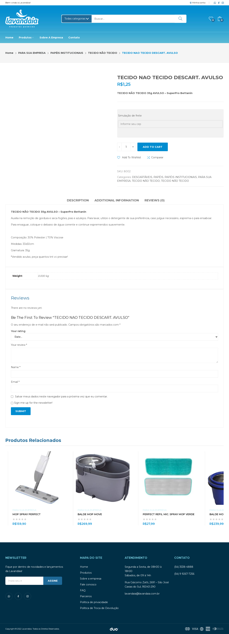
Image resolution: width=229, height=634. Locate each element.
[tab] (77, 200)
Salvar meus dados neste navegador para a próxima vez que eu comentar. (61, 396)
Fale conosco (88, 584)
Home (84, 566)
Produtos (86, 572)
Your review (19, 344)
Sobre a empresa (90, 578)
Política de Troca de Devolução (99, 608)
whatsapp (214, 2)
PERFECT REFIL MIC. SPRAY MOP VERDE (168, 514)
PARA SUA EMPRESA (24, 510)
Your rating (18, 331)
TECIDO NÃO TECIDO (146, 180)
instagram (222, 2)
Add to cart (152, 146)
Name (15, 367)
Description (78, 200)
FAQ (83, 590)
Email (15, 381)
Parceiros (86, 596)
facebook (218, 2)
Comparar (157, 157)
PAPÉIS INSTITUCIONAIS (181, 177)
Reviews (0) (155, 200)
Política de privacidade (94, 602)
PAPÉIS (158, 177)
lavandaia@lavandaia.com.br (142, 593)
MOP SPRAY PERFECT (27, 514)
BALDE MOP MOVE (90, 514)
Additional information (116, 200)
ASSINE (53, 580)
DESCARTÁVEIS (142, 177)
